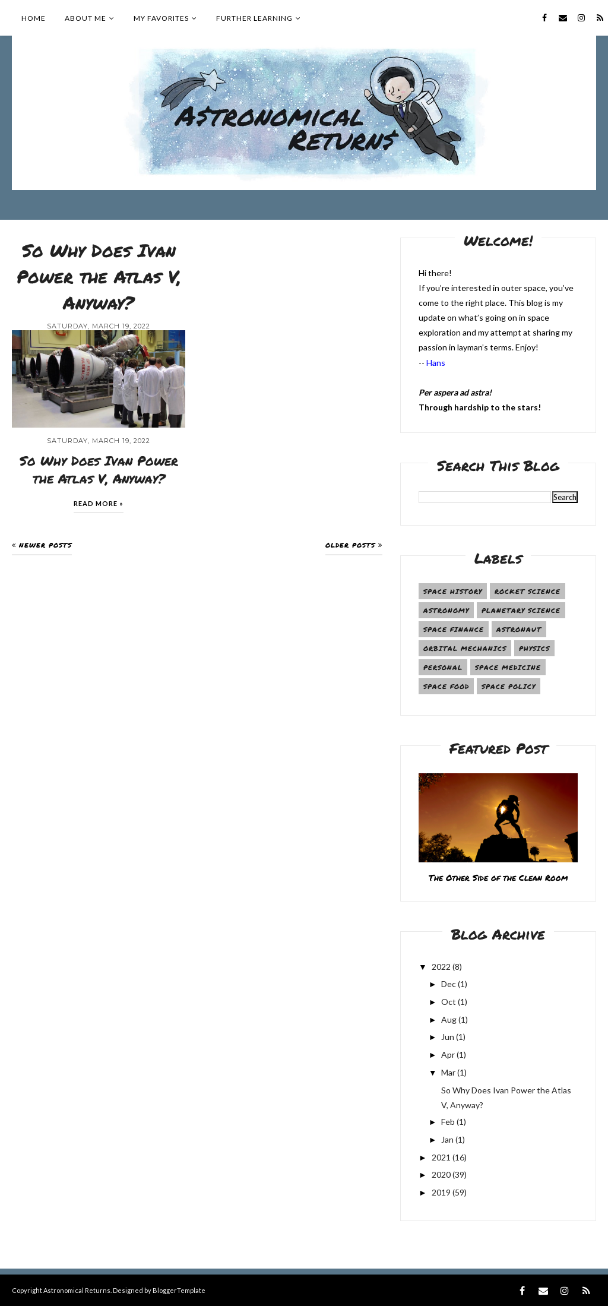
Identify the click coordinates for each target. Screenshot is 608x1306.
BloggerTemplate (179, 1290)
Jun (447, 1037)
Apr (448, 1054)
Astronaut (519, 629)
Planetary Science (521, 610)
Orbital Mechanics (464, 648)
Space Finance (453, 629)
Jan (447, 1139)
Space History (452, 591)
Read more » (99, 503)
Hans (435, 363)
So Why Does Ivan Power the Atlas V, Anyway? (99, 276)
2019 (441, 1192)
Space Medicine (508, 667)
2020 (441, 1174)
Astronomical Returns (76, 1290)
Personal (443, 667)
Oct (448, 1002)
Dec (448, 984)
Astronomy (446, 610)
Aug (449, 1019)
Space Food (446, 686)
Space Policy (509, 686)
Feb (448, 1122)
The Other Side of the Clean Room (498, 877)
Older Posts (350, 544)
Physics (534, 648)
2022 (441, 967)
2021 (441, 1157)
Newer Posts (45, 544)
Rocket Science (527, 591)
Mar (448, 1072)
